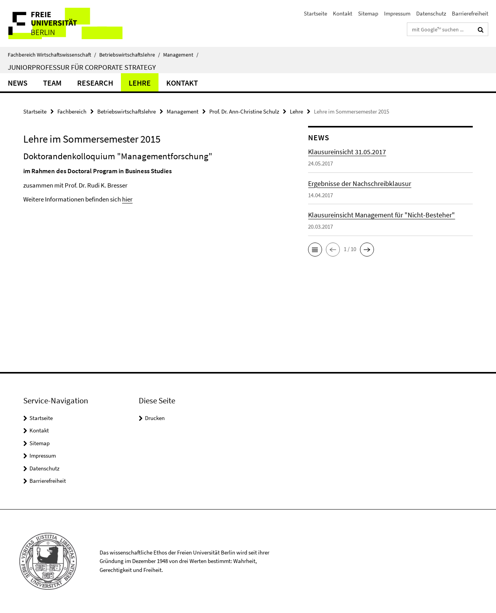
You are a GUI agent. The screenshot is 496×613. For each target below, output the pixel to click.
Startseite (315, 13)
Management (180, 54)
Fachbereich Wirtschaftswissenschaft (52, 54)
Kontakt (342, 13)
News (18, 83)
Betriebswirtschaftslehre (129, 54)
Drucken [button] (155, 418)
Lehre (140, 83)
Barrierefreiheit (470, 13)
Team (52, 83)
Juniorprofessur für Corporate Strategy (82, 67)
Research (95, 83)
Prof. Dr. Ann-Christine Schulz (244, 111)
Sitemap (368, 13)
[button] (315, 249)
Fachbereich (71, 111)
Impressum (397, 13)
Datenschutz (431, 13)
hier (127, 199)
